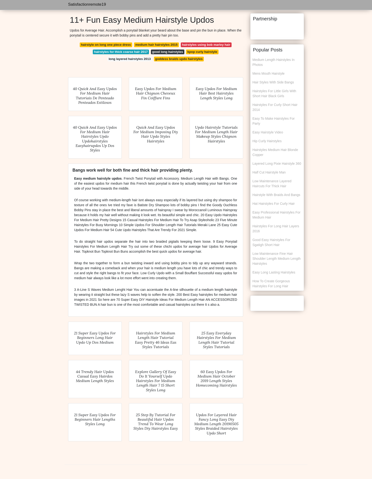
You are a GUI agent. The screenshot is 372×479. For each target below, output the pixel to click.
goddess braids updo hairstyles (179, 59)
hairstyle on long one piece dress (106, 44)
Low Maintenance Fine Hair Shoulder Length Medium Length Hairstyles (276, 258)
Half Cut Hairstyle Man (269, 172)
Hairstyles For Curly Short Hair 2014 (275, 107)
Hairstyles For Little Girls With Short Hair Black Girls (274, 93)
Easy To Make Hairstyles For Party (273, 121)
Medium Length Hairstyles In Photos (273, 62)
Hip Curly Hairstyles (267, 141)
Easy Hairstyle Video (267, 132)
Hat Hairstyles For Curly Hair (273, 203)
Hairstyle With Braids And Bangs (276, 195)
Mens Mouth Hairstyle (268, 73)
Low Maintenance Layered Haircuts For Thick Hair (271, 183)
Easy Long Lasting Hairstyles (273, 272)
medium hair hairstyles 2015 (156, 44)
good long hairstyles (167, 52)
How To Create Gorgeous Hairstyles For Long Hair (271, 283)
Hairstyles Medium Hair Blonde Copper (275, 152)
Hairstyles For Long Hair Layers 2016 (275, 228)
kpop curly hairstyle (202, 52)
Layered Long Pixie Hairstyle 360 (276, 163)
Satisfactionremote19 (87, 4)
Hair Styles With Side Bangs (273, 82)
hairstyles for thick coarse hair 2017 (121, 52)
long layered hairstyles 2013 (130, 59)
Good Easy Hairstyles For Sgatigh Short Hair (271, 242)
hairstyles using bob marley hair (206, 44)
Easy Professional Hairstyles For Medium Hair (276, 214)
